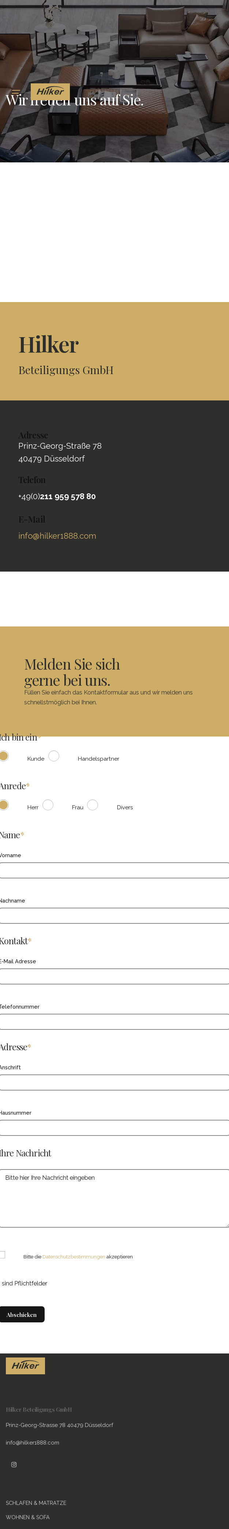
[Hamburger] (16, 92)
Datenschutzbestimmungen (73, 1256)
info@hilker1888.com (57, 536)
